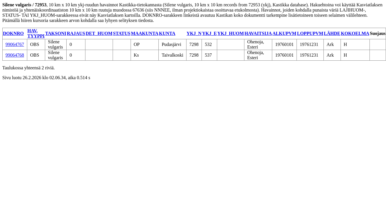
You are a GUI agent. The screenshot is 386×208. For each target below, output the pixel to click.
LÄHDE (332, 33)
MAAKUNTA (144, 33)
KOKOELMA (355, 33)
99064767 (15, 44)
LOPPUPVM (310, 33)
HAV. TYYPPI (36, 33)
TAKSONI (55, 33)
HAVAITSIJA (258, 33)
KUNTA (167, 33)
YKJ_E (209, 33)
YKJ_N (194, 33)
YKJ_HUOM (230, 33)
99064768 (15, 55)
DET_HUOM (99, 33)
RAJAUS (76, 33)
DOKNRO (13, 33)
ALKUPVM (284, 33)
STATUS (121, 33)
